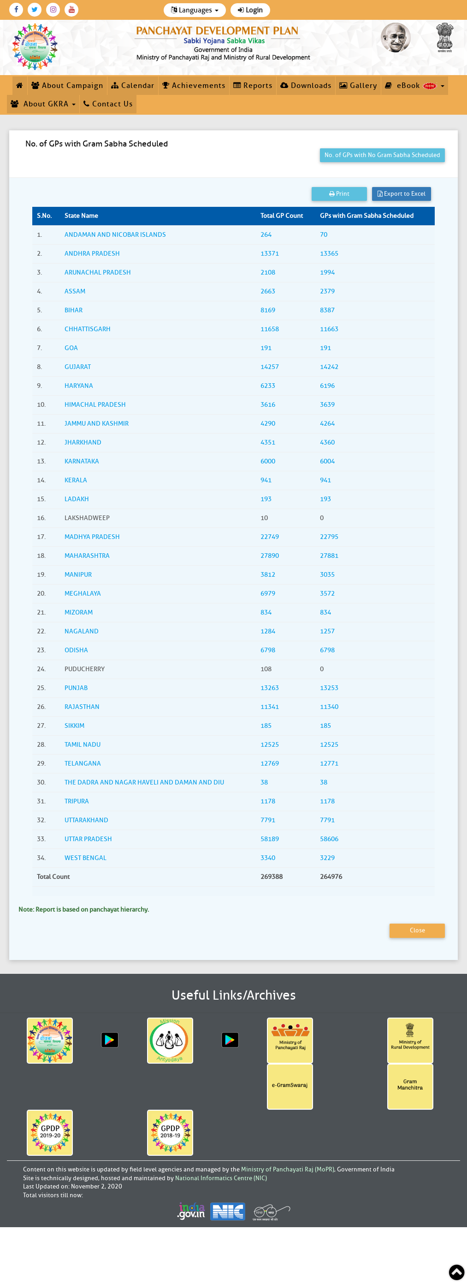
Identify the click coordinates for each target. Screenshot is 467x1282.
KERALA (76, 480)
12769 (269, 763)
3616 (267, 405)
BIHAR (74, 310)
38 (264, 782)
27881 (329, 556)
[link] (224, 42)
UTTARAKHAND (86, 820)
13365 (329, 254)
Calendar (132, 85)
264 (266, 235)
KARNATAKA (82, 461)
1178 (267, 801)
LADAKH (77, 499)
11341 (269, 707)
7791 (267, 820)
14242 (329, 367)
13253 (329, 688)
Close (417, 930)
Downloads (305, 85)
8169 (267, 310)
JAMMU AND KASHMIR (97, 423)
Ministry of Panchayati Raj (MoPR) (287, 1169)
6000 (267, 461)
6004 (327, 461)
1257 (327, 631)
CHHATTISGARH (88, 329)
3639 (327, 405)
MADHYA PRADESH (92, 537)
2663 (267, 291)
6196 (327, 386)
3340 (267, 858)
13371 (269, 254)
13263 (269, 688)
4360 (327, 442)
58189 (269, 839)
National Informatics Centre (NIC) (221, 1178)
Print (339, 194)
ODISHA (76, 650)
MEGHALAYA (83, 593)
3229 (327, 858)
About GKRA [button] (43, 104)
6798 (267, 650)
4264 (327, 423)
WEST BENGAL (85, 858)
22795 (329, 537)
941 (266, 480)
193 (266, 499)
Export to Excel (402, 194)
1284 (267, 631)
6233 (267, 386)
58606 (329, 839)
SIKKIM (74, 726)
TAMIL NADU (82, 745)
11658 (269, 329)
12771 (329, 763)
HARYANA (79, 386)
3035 (327, 575)
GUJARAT (78, 367)
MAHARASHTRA (87, 556)
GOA (71, 348)
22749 (269, 537)
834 (266, 612)
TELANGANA (83, 763)
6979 (267, 593)
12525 (269, 745)
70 (323, 235)
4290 (267, 423)
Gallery (358, 85)
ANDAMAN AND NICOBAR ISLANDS (115, 235)
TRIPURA (77, 801)
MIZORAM (79, 612)
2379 (327, 291)
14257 (269, 367)
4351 (267, 442)
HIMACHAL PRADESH (95, 405)
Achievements (193, 85)
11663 (329, 329)
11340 (329, 707)
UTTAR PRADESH (88, 839)
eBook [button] (414, 85)
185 (266, 726)
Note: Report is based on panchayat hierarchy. (83, 909)
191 (266, 348)
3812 (267, 575)
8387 (327, 310)
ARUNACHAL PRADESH (98, 272)
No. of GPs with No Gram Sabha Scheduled (382, 155)
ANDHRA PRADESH (92, 254)
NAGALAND (82, 631)
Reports (252, 85)
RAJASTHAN (82, 707)
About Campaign (67, 85)
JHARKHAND (83, 442)
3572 (327, 593)
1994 (327, 272)
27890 (269, 556)
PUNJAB (76, 688)
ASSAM (75, 291)
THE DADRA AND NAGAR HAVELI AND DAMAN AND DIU (144, 782)
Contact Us (108, 104)
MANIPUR (78, 575)
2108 (267, 272)
